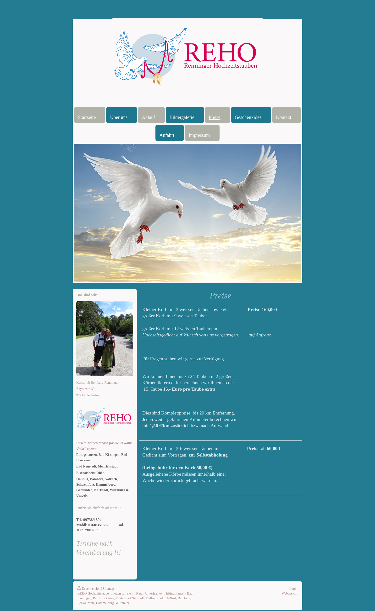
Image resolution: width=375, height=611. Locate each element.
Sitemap (108, 588)
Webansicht (290, 593)
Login (293, 588)
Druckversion (88, 588)
